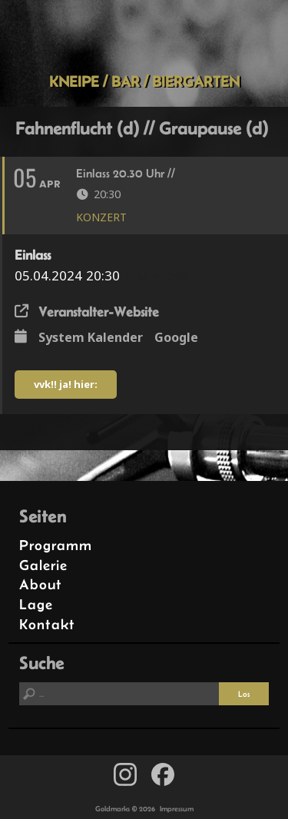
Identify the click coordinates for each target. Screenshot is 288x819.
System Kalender (90, 337)
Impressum (177, 808)
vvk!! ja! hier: (66, 384)
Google (176, 337)
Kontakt (47, 624)
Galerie (43, 565)
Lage (36, 604)
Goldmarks (141, 36)
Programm (55, 545)
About (40, 584)
